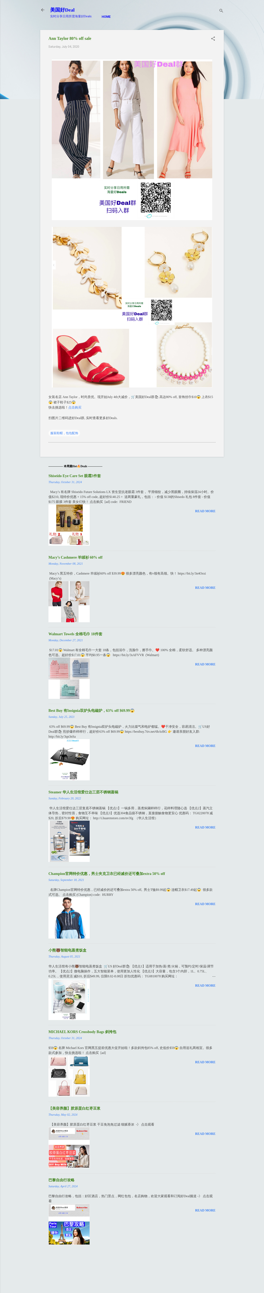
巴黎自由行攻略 (61, 1180)
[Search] (221, 11)
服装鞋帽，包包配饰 (64, 433)
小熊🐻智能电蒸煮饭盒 (67, 950)
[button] (213, 39)
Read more (205, 511)
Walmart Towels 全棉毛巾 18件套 (75, 634)
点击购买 (74, 407)
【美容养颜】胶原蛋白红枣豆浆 (74, 1108)
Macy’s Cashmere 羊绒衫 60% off (75, 557)
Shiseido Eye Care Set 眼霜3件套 (74, 476)
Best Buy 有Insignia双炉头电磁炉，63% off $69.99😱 (91, 711)
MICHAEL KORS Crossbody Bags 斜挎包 (82, 1032)
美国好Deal (62, 10)
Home (106, 17)
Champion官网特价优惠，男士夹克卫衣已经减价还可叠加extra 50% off (106, 874)
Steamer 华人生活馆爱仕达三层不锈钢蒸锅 (83, 792)
